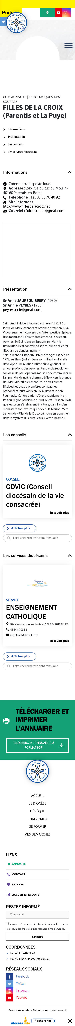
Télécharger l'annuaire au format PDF (38, 745)
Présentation (16, 137)
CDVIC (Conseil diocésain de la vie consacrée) (35, 495)
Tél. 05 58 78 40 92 (45, 198)
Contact (16, 874)
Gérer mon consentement (49, 1010)
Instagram (17, 990)
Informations (16, 129)
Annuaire (16, 864)
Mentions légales (20, 1010)
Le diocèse (37, 804)
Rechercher (42, 1021)
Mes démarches (37, 835)
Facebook (17, 976)
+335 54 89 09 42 (25, 953)
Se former (37, 827)
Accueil (37, 796)
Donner (15, 884)
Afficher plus (18, 528)
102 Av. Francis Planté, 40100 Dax (29, 959)
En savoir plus (59, 513)
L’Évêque (37, 811)
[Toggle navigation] (68, 45)
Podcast (11, 12)
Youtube (16, 997)
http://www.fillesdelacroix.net (26, 207)
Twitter (16, 983)
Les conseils (15, 144)
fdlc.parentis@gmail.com (45, 211)
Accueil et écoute (23, 894)
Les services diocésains (22, 152)
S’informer (38, 819)
